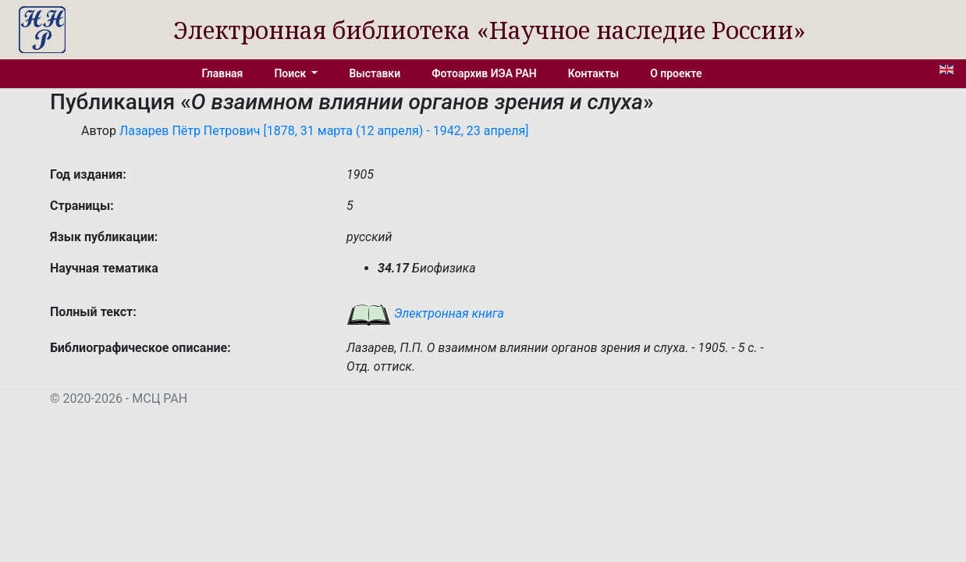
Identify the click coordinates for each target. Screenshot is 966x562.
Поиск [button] (291, 73)
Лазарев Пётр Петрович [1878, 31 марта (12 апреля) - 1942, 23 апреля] (324, 130)
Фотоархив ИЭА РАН (484, 73)
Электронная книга (425, 313)
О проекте (675, 73)
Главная (222, 73)
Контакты (593, 73)
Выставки (374, 73)
